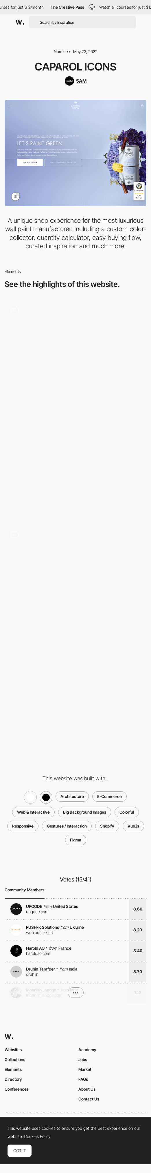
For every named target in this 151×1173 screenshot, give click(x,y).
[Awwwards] (20, 22)
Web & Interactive (33, 812)
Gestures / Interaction (67, 825)
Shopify (107, 825)
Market (84, 1069)
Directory (13, 1079)
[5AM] (75, 81)
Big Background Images (84, 812)
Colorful (126, 812)
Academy (87, 1049)
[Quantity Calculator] (75, 578)
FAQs (83, 1079)
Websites (13, 1049)
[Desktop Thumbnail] (75, 466)
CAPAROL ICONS (76, 66)
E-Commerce (109, 796)
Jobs (82, 1059)
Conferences (17, 1089)
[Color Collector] (75, 353)
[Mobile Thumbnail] (75, 691)
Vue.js (133, 825)
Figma (75, 839)
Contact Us (88, 1098)
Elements (13, 1069)
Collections (15, 1059)
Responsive (23, 825)
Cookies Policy (37, 1136)
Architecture (72, 796)
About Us (86, 1089)
